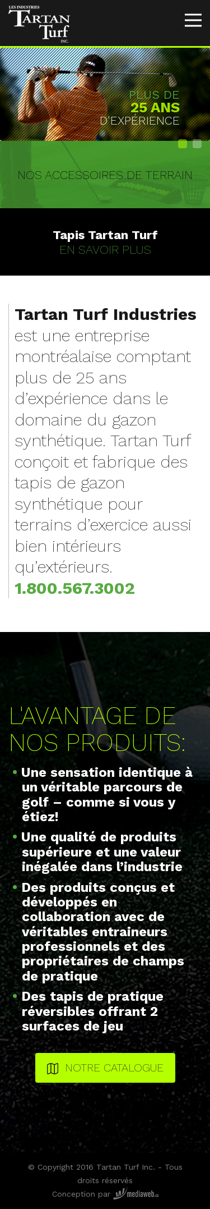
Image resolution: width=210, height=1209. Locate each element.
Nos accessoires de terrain (105, 175)
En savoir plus (105, 242)
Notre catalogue (105, 1067)
